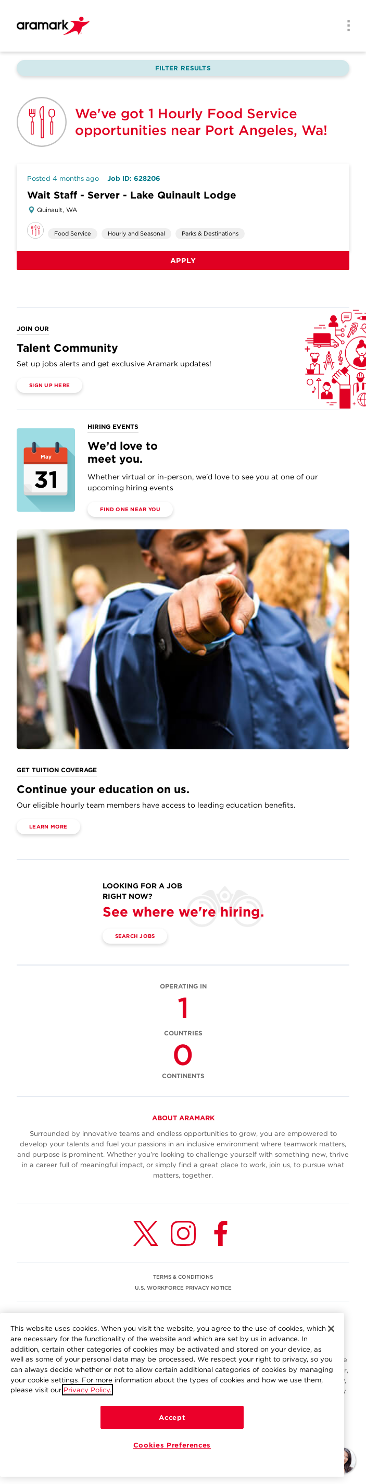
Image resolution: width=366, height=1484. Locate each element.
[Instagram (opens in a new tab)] (183, 1233)
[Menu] (345, 26)
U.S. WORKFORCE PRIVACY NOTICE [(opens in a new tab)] (183, 1287)
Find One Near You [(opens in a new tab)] (130, 509)
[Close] (331, 1358)
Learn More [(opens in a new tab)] (48, 826)
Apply (183, 260)
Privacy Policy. (87, 1419)
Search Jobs (135, 936)
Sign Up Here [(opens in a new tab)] (49, 385)
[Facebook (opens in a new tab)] (220, 1233)
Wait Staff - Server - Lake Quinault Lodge (131, 195)
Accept (172, 1446)
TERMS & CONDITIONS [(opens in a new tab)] (183, 1276)
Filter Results (183, 68)
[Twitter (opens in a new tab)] (145, 1233)
